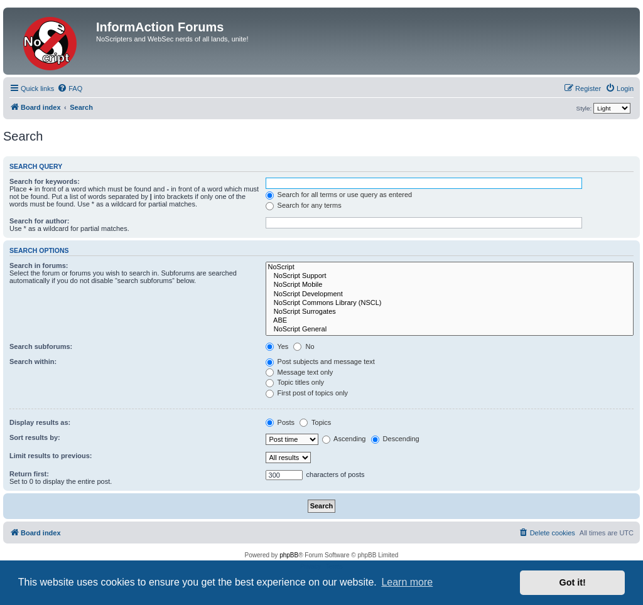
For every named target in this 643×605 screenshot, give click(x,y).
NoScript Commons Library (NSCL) (449, 303)
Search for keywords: (44, 181)
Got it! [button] (572, 582)
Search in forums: (38, 265)
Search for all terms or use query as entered (339, 194)
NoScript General (449, 329)
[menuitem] (69, 88)
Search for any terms (304, 205)
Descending (395, 438)
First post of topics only (307, 393)
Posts (280, 422)
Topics (315, 422)
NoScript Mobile (449, 285)
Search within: (33, 361)
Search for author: (39, 221)
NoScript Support (449, 276)
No (303, 346)
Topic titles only (295, 382)
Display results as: (39, 422)
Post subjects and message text (320, 361)
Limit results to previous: (50, 455)
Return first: (29, 474)
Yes (277, 346)
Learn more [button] (407, 582)
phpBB (288, 555)
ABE (449, 320)
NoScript (449, 267)
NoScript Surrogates (449, 312)
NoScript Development (449, 294)
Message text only (299, 372)
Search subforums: (40, 346)
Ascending (344, 438)
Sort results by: (34, 437)
